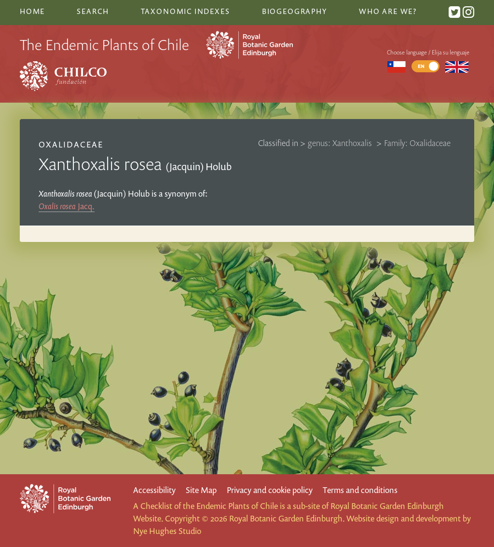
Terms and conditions (360, 489)
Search (93, 11)
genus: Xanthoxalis (341, 142)
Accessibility (154, 489)
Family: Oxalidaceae (417, 142)
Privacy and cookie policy (270, 489)
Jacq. (67, 206)
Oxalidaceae (71, 144)
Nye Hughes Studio (167, 530)
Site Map (201, 489)
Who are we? (388, 11)
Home (32, 11)
